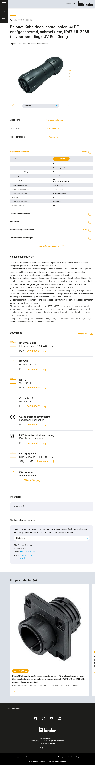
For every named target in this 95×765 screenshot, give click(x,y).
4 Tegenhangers (52, 137)
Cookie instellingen (74, 757)
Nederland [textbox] (20, 538)
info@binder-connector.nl (47, 748)
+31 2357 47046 (49, 743)
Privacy (60, 757)
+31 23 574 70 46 (27, 551)
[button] (4, 4)
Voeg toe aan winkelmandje (55, 120)
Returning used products (57, 761)
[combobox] (52, 538)
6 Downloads (53, 128)
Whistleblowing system (37, 761)
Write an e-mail (26, 555)
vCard (22, 558)
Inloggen (18, 757)
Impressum (50, 757)
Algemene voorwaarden (33, 757)
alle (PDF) (82, 333)
